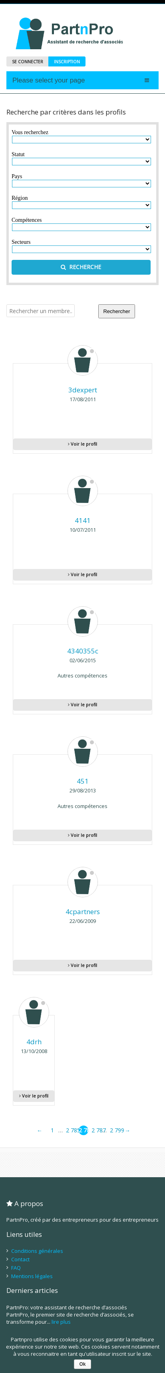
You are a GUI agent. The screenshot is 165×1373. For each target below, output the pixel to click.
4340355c (82, 650)
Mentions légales (32, 1276)
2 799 (114, 1130)
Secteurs (21, 242)
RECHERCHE (81, 267)
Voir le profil (82, 444)
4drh (34, 1041)
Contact (20, 1259)
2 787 (96, 1130)
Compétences (27, 220)
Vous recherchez (30, 132)
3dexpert (82, 389)
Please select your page (48, 80)
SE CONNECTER (27, 61)
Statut (18, 154)
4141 (83, 520)
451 (83, 781)
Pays (17, 176)
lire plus (61, 1321)
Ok (82, 1364)
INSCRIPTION (67, 61)
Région (20, 198)
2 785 (71, 1130)
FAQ (16, 1267)
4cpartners (83, 911)
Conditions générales (37, 1250)
